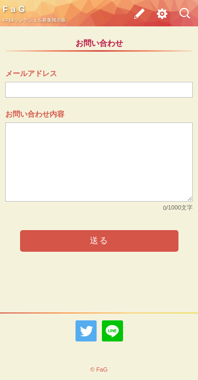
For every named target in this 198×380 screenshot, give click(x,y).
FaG (15, 9)
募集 (136, 13)
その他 (159, 16)
